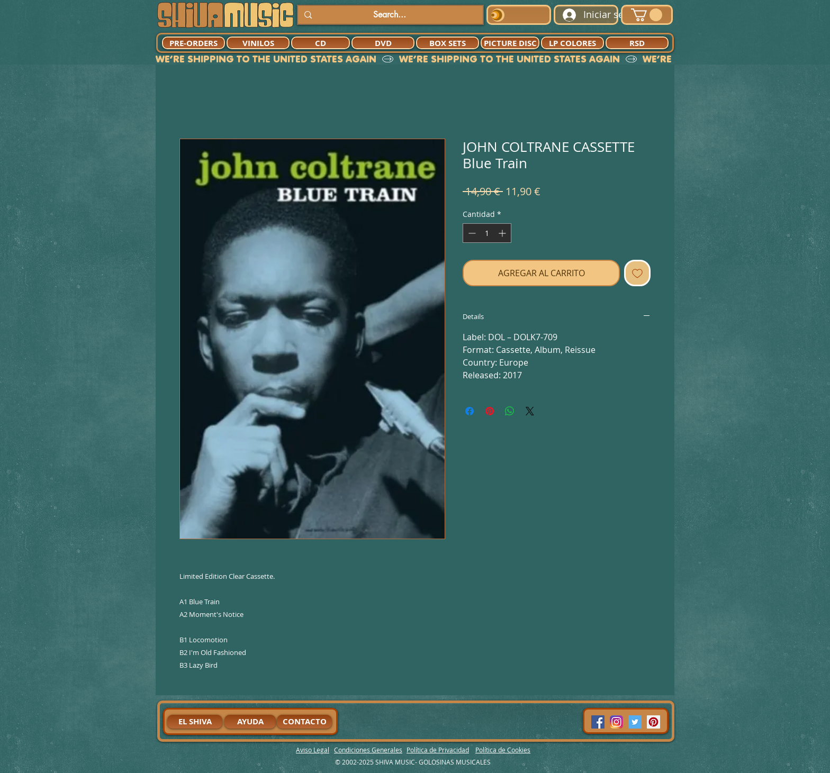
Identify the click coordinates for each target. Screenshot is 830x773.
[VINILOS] (258, 43)
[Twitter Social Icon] (635, 722)
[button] (646, 14)
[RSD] (637, 43)
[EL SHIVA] (194, 722)
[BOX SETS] (447, 43)
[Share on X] (530, 411)
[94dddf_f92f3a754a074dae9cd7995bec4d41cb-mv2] (616, 722)
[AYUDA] (250, 722)
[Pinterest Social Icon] (653, 722)
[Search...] (389, 15)
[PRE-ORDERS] (193, 43)
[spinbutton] (487, 233)
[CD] (320, 43)
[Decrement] (470, 233)
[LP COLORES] (572, 43)
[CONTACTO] (304, 722)
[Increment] (503, 233)
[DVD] (382, 43)
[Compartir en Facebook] (469, 411)
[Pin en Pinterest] (489, 411)
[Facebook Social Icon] (598, 722)
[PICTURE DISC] (510, 43)
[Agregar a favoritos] (637, 273)
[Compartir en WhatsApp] (509, 411)
